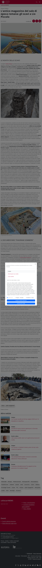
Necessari (10, 297)
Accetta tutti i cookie (21, 303)
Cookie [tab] (9, 271)
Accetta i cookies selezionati (21, 300)
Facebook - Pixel (30, 297)
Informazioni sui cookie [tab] (13, 274)
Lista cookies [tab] (11, 276)
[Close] (35, 264)
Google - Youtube (19, 297)
